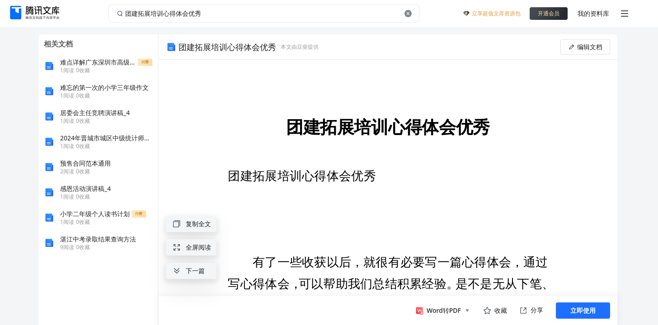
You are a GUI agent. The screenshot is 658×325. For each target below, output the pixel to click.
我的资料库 (593, 13)
